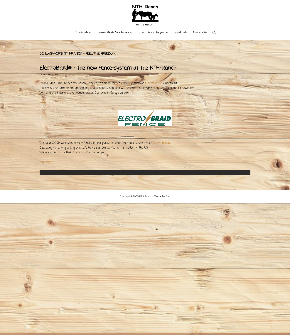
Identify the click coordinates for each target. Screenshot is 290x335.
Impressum (200, 33)
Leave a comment (49, 74)
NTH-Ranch (81, 33)
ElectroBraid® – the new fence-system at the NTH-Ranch (108, 68)
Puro (168, 196)
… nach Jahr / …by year (152, 33)
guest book (180, 33)
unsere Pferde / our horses (113, 33)
